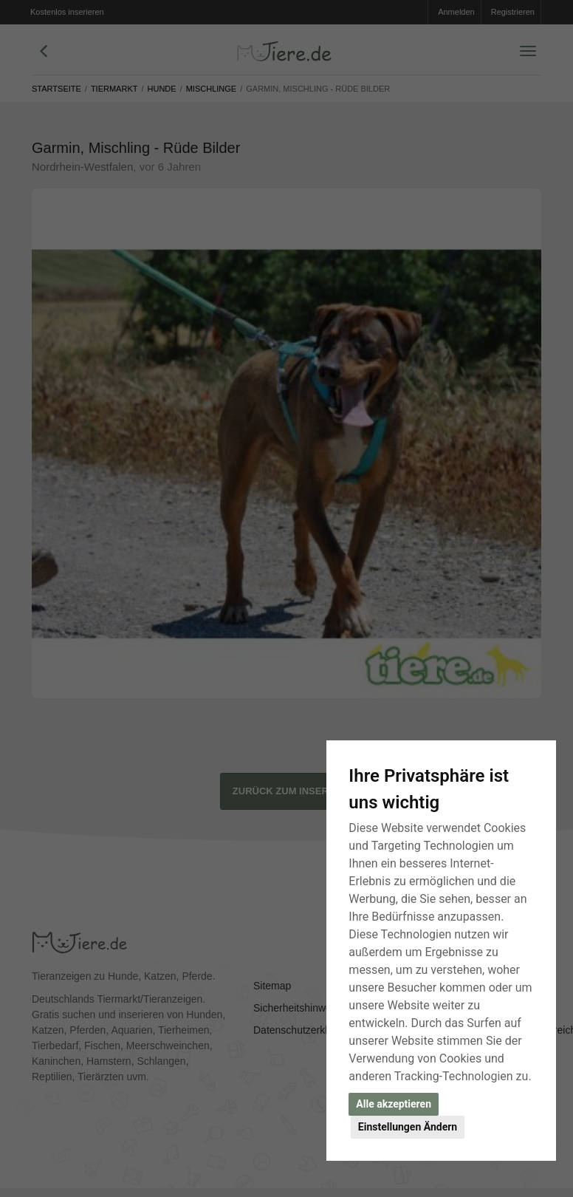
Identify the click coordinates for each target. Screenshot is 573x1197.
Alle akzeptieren (393, 1104)
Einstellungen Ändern (407, 1127)
